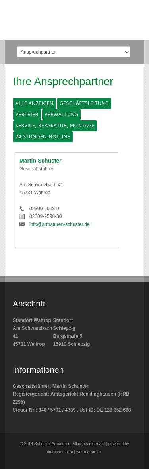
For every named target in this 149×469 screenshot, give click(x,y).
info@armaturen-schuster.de (59, 224)
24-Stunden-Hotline (42, 136)
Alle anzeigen (34, 103)
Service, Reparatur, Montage (55, 125)
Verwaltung (61, 114)
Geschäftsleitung (84, 103)
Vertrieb (27, 114)
